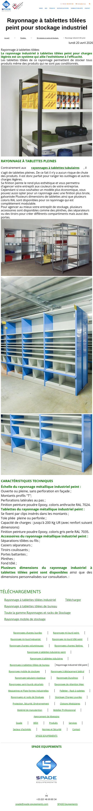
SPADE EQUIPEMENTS (46, 735)
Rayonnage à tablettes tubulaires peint (46, 652)
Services (73, 722)
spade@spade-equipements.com (31, 804)
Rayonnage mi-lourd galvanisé (25, 639)
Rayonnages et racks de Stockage (27, 697)
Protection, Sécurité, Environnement (31, 703)
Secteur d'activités (22, 729)
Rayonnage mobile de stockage (25, 619)
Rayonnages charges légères (69, 645)
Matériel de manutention (29, 710)
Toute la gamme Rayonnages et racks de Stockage (37, 613)
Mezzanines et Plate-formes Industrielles (28, 690)
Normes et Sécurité (51, 729)
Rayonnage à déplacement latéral (67, 671)
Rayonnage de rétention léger (69, 684)
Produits (53, 722)
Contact (76, 729)
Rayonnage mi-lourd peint (66, 632)
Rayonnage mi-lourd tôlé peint (67, 639)
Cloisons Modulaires (70, 703)
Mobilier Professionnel (64, 710)
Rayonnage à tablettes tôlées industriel (30, 600)
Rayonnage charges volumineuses (26, 645)
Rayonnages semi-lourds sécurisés (26, 684)
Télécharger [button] (73, 600)
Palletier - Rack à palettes (72, 690)
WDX (35, 722)
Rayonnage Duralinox (67, 677)
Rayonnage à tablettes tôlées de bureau (30, 606)
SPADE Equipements (67, 804)
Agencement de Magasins (46, 716)
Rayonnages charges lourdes (27, 632)
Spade (19, 722)
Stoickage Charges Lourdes (68, 697)
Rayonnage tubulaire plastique (30, 677)
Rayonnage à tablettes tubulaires (46, 658)
